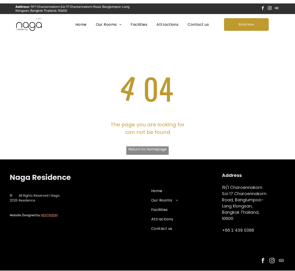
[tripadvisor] (277, 9)
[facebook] (263, 9)
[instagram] (270, 9)
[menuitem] (81, 25)
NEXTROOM (49, 216)
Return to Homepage (147, 149)
